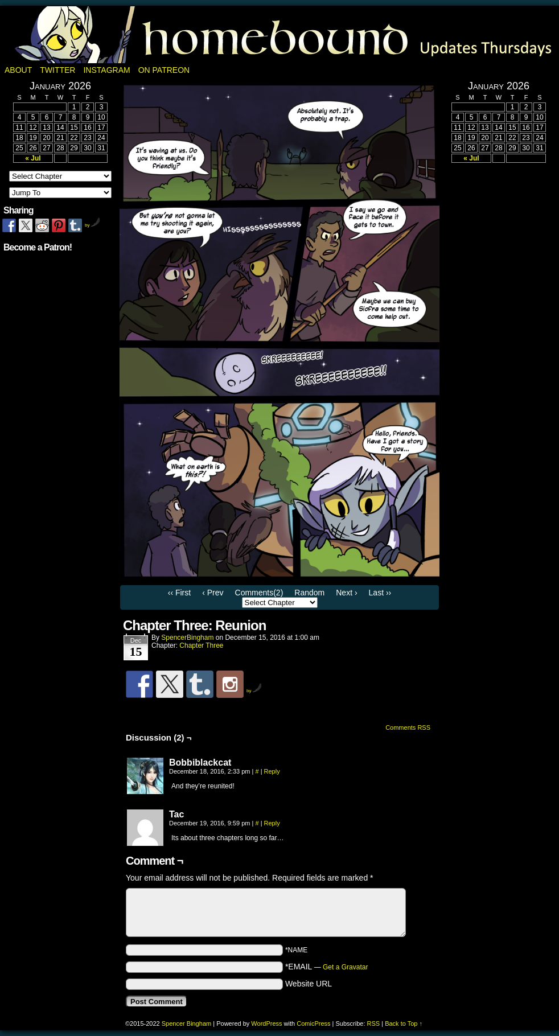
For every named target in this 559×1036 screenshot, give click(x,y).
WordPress (266, 1023)
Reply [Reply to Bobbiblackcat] (272, 771)
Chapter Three (201, 645)
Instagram (106, 70)
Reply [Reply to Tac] (272, 823)
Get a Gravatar (345, 967)
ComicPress (313, 1023)
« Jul (32, 158)
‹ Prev (212, 592)
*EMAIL (326, 966)
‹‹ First (179, 592)
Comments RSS (407, 727)
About (18, 70)
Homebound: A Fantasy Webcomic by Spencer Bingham (279, 34)
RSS (373, 1023)
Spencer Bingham (186, 1023)
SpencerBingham (187, 638)
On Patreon (164, 70)
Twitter (57, 70)
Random (309, 592)
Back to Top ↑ (403, 1023)
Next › (346, 592)
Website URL (308, 983)
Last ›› (380, 592)
